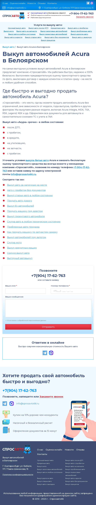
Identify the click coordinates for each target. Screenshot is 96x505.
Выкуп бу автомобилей (20, 206)
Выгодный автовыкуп (19, 258)
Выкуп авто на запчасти (26, 31)
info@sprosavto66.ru (16, 8)
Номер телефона (60, 286)
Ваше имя (11, 286)
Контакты (52, 3)
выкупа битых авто (37, 160)
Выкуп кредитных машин (22, 247)
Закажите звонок (51, 396)
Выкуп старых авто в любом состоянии (30, 195)
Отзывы (42, 3)
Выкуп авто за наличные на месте (27, 185)
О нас (5, 3)
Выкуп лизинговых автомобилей (53, 34)
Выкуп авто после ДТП (38, 28)
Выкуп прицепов (48, 40)
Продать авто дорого (19, 200)
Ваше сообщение (14, 297)
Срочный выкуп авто (39, 13)
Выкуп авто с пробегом (78, 28)
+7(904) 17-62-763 (19, 390)
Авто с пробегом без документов (26, 190)
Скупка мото (14, 242)
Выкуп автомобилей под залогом (26, 237)
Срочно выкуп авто (18, 253)
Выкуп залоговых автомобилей (53, 31)
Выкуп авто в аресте (13, 37)
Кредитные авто (58, 28)
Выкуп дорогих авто (79, 34)
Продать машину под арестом (25, 211)
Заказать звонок (85, 17)
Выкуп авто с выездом (82, 37)
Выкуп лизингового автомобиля (26, 216)
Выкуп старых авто (33, 37)
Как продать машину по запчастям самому (32, 232)
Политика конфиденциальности (17, 474)
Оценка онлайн (17, 3)
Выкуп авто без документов (56, 37)
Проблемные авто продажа (23, 227)
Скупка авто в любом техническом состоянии (33, 221)
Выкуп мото (9, 31)
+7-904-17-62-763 (81, 13)
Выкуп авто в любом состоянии (22, 34)
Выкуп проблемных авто (81, 31)
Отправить (48, 327)
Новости (31, 3)
